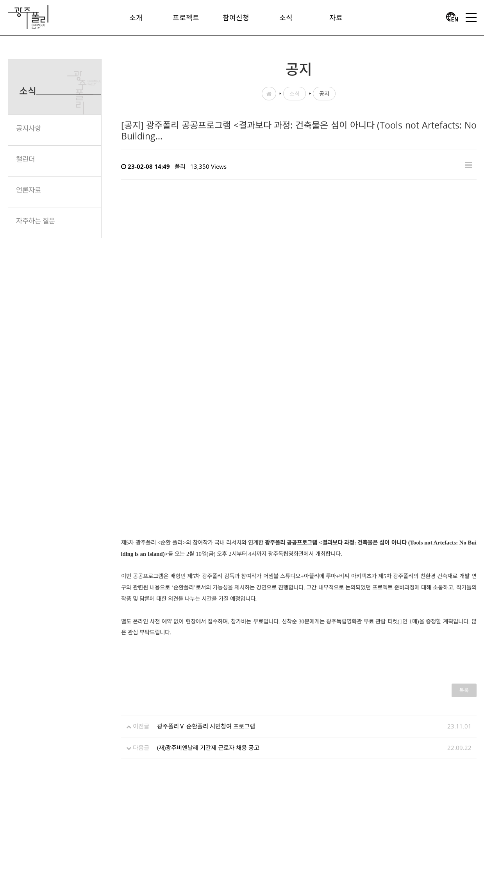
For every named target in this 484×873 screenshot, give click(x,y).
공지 (324, 93)
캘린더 (25, 159)
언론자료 (28, 190)
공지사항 (28, 128)
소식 (294, 93)
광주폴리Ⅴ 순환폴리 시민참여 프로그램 (206, 726)
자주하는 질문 (35, 220)
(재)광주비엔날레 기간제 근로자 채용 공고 (208, 747)
